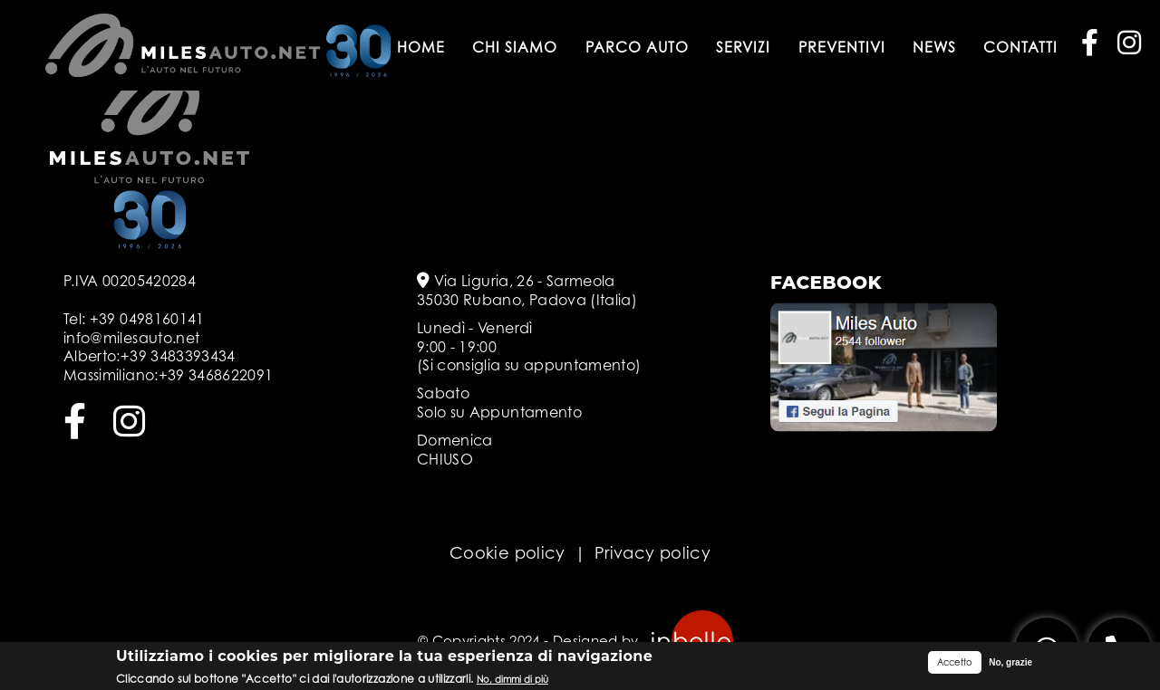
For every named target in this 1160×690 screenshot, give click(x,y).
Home (421, 47)
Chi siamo (514, 47)
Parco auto (637, 47)
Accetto (954, 662)
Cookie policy (508, 552)
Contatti (1020, 47)
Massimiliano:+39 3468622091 (168, 375)
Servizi (743, 47)
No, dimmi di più (512, 680)
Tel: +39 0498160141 (134, 319)
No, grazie (1010, 663)
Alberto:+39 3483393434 (149, 356)
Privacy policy (652, 552)
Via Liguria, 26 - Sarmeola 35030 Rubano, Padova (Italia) (527, 290)
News (934, 47)
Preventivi (841, 47)
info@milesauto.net (131, 338)
